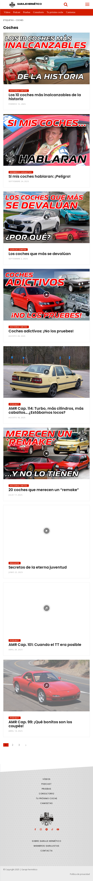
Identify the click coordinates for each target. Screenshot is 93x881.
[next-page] (25, 745)
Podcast (14, 404)
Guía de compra (18, 249)
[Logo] (25, 5)
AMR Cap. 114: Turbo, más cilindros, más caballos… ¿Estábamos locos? (46, 410)
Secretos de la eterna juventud (38, 567)
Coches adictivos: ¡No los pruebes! (41, 331)
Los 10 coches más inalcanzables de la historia (45, 96)
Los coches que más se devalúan (40, 253)
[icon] (66, 5)
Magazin (14, 563)
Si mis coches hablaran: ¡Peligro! (40, 176)
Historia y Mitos (18, 91)
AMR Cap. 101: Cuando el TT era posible (45, 644)
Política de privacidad (80, 874)
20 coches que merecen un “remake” (44, 489)
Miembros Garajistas (21, 172)
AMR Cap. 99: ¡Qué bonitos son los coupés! (40, 724)
